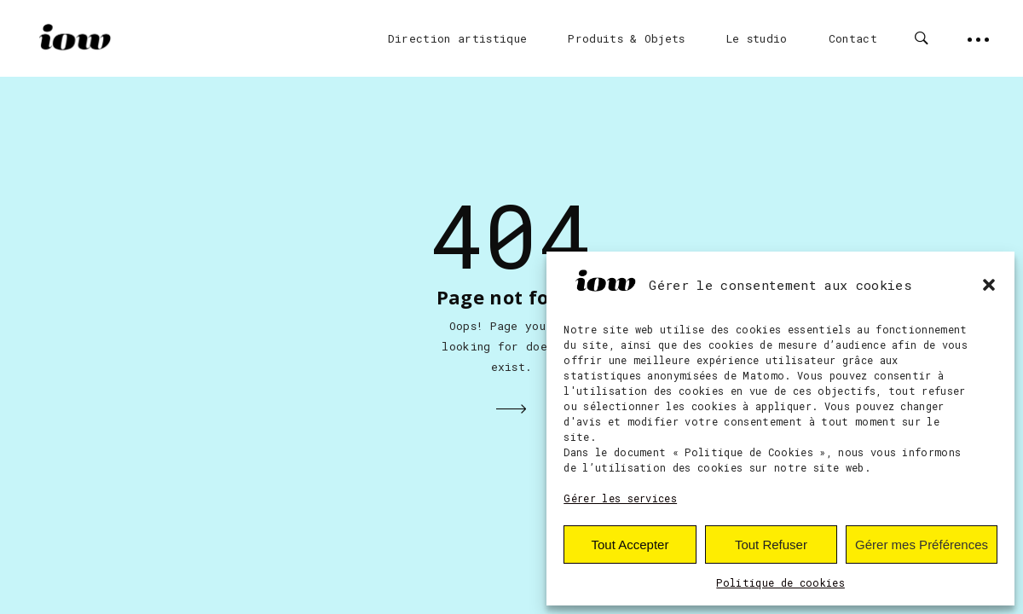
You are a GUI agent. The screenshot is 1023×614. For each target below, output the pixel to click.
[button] (988, 284)
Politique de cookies (780, 582)
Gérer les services (620, 498)
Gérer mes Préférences (921, 544)
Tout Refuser (771, 544)
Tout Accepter (630, 544)
